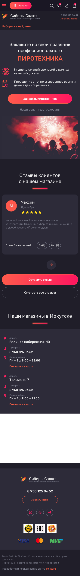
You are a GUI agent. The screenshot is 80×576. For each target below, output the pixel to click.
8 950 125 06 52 (69, 15)
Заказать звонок (69, 18)
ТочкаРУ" (51, 568)
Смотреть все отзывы (40, 292)
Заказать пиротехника (40, 99)
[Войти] (67, 5)
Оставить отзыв (40, 279)
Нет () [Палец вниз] (55, 245)
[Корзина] (74, 5)
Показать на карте (21, 366)
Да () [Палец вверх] (42, 245)
